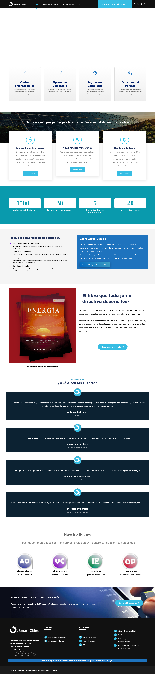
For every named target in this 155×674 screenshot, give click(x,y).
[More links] (79, 4)
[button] (134, 4)
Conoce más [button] (30, 173)
